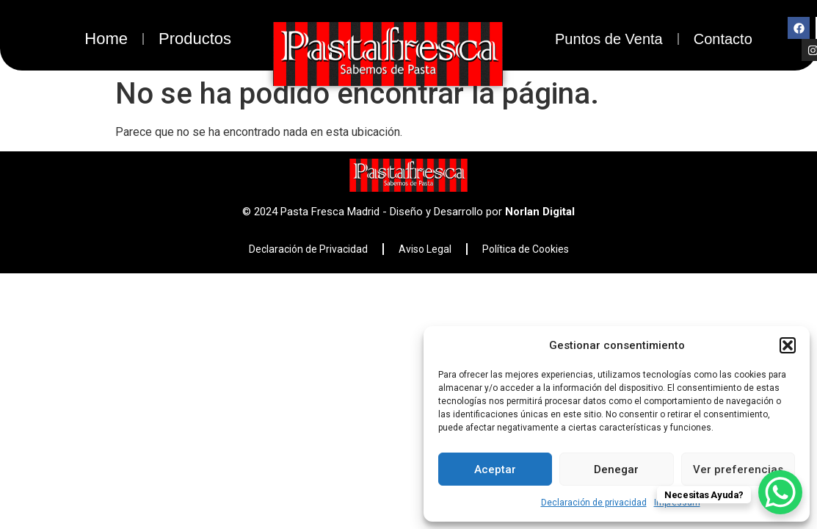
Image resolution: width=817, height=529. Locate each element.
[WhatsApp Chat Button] (780, 492)
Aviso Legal (425, 249)
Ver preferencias (738, 469)
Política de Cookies (525, 249)
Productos (195, 38)
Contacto (723, 39)
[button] (787, 345)
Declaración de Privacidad (308, 249)
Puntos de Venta (609, 39)
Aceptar (495, 469)
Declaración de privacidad (594, 502)
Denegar (616, 469)
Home (106, 38)
